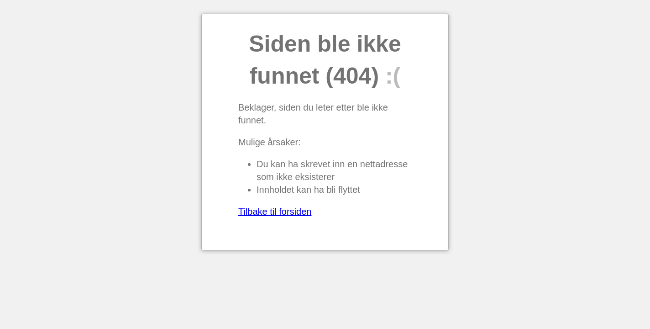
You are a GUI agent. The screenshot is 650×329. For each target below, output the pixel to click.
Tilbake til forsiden (274, 212)
